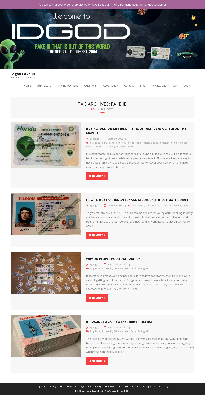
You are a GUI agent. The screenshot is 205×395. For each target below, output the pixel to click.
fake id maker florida (165, 142)
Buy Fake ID (44, 85)
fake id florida (144, 142)
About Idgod (110, 85)
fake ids (176, 205)
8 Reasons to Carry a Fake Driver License (119, 322)
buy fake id (96, 142)
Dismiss (162, 4)
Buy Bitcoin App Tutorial (129, 386)
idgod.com (86, 391)
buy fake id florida (114, 142)
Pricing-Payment (68, 85)
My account (159, 85)
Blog (143, 85)
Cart (174, 85)
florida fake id (103, 146)
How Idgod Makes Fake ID (105, 386)
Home (27, 85)
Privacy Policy (149, 386)
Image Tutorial (85, 386)
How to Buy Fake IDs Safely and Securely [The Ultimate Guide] (137, 200)
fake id (130, 142)
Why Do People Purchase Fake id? (113, 259)
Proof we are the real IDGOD (117, 391)
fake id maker (163, 205)
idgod (96, 138)
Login (187, 85)
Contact (129, 85)
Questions (90, 85)
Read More (96, 176)
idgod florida (127, 146)
